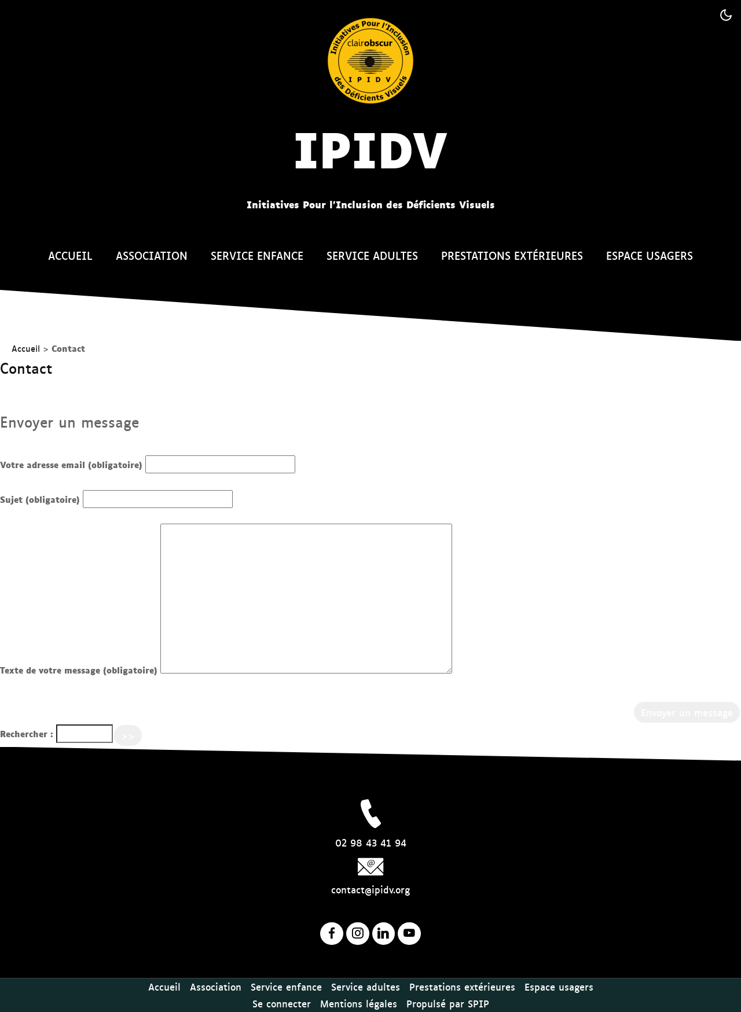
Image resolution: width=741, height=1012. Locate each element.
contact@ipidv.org (370, 889)
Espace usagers (649, 255)
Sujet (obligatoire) (40, 499)
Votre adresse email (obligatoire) (71, 464)
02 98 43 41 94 (370, 842)
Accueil (70, 255)
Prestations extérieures (512, 255)
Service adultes (372, 255)
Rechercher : (26, 733)
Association (152, 255)
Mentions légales (358, 1003)
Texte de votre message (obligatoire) (78, 670)
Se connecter (281, 1003)
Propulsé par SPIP (447, 1003)
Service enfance (257, 255)
